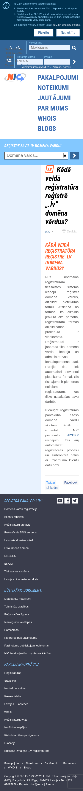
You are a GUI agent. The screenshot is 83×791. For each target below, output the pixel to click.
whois (8, 711)
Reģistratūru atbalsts (17, 524)
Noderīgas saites (15, 688)
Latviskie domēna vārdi (18, 540)
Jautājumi (54, 98)
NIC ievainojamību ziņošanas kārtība (27, 653)
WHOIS (47, 118)
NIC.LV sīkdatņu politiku (66, 24)
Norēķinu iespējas (15, 727)
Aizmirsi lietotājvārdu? (35, 67)
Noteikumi (53, 88)
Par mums (53, 108)
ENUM (8, 563)
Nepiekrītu (68, 33)
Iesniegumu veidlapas (18, 622)
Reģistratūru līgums (16, 614)
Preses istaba (13, 696)
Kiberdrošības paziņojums (20, 637)
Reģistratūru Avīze (16, 719)
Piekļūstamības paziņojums (21, 735)
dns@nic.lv (22, 65)
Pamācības (11, 630)
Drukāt (69, 231)
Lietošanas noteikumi (17, 598)
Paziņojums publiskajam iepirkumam (27, 645)
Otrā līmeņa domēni (16, 548)
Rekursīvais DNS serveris (20, 532)
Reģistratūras (12, 672)
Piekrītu (43, 33)
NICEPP (72, 435)
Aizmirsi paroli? (61, 67)
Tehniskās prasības (16, 606)
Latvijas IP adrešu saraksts (21, 579)
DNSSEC (10, 555)
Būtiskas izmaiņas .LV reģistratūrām (26, 750)
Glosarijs (9, 743)
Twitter (50, 482)
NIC (47, 231)
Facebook (70, 482)
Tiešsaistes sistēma (16, 571)
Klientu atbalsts (13, 516)
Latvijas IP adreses (16, 704)
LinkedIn (52, 487)
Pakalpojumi (58, 78)
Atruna (50, 784)
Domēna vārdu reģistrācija (21, 509)
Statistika (10, 680)
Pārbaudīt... (74, 155)
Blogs (47, 129)
